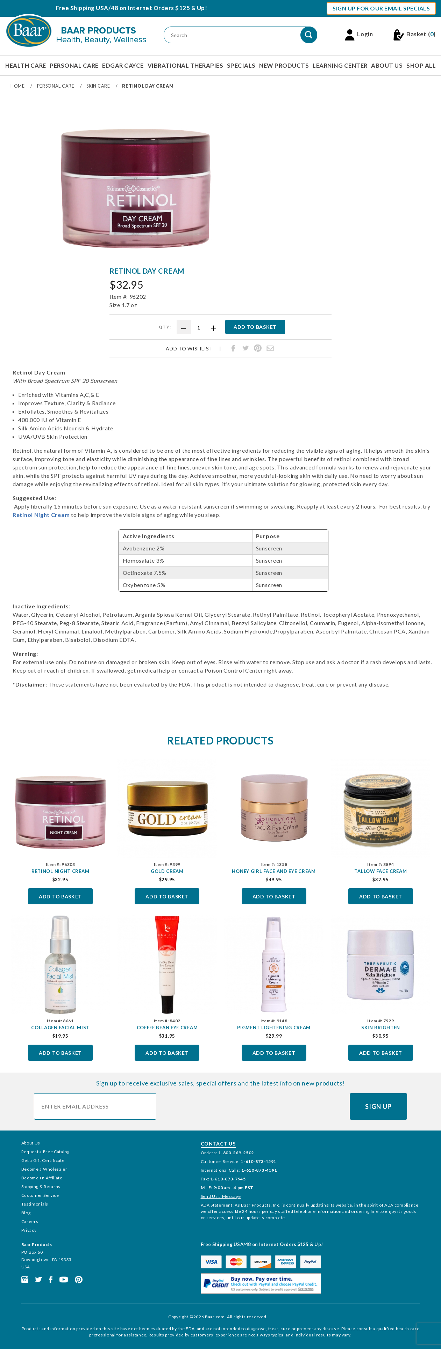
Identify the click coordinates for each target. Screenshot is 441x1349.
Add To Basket (60, 896)
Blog (26, 1212)
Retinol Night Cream (41, 514)
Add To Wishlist (189, 348)
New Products (284, 65)
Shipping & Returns (41, 1186)
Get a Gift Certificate (43, 1160)
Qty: (165, 326)
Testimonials (34, 1204)
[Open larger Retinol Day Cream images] (136, 184)
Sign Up (378, 1106)
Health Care (25, 65)
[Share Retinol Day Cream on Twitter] (245, 348)
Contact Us (218, 1144)
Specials (241, 65)
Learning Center (340, 65)
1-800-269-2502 (236, 1152)
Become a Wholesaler (44, 1169)
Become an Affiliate (42, 1177)
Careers (29, 1221)
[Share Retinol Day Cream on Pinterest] (257, 348)
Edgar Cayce (123, 65)
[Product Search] (240, 35)
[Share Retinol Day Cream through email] (270, 348)
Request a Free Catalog (45, 1151)
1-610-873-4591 (258, 1161)
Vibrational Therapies (185, 65)
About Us (387, 65)
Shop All (421, 65)
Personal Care (74, 65)
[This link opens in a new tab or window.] (24, 1279)
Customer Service (40, 1195)
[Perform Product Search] (308, 35)
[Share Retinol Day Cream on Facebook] (233, 348)
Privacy (29, 1230)
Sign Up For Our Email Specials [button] (381, 8)
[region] (29, 182)
